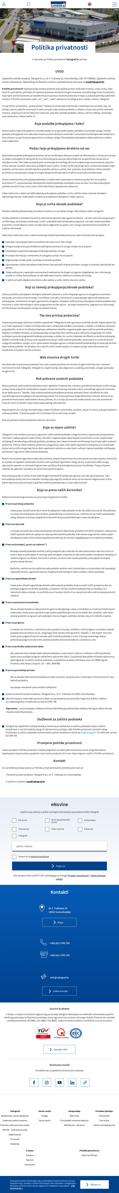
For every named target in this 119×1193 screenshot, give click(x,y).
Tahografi (20, 835)
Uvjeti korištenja (89, 1155)
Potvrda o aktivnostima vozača (14, 1125)
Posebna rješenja (104, 1111)
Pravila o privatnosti (78, 875)
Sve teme (20, 820)
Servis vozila (44, 1111)
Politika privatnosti (89, 1151)
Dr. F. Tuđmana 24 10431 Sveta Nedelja (59, 910)
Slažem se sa (31, 856)
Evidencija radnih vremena (15, 1120)
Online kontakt (60, 991)
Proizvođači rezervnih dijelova (74, 1120)
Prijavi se (60, 866)
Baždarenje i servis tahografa (15, 1116)
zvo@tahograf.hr (95, 81)
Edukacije (86, 829)
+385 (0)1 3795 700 (59, 943)
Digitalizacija (15, 1134)
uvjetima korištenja (40, 856)
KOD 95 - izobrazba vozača (14, 1130)
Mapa (60, 922)
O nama (30, 1151)
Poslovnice (30, 1165)
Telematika (21, 829)
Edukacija (14, 1144)
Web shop (74, 1116)
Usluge (44, 1116)
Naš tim (30, 1160)
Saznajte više (60, 1049)
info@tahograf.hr (59, 977)
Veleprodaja (87, 820)
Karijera (30, 1155)
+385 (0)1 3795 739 (59, 955)
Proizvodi (14, 1139)
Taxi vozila (104, 1120)
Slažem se (95, 1184)
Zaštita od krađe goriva (104, 1125)
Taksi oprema (55, 829)
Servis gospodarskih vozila (58, 820)
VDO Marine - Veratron (74, 1125)
